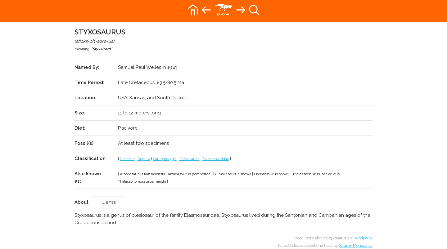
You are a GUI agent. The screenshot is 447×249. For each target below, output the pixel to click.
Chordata (127, 159)
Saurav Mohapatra (355, 245)
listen (109, 203)
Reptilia (144, 159)
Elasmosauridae (215, 159)
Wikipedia (363, 238)
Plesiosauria (189, 159)
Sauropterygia (165, 159)
